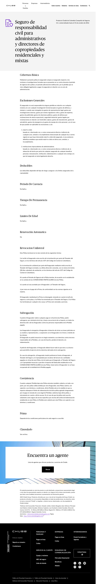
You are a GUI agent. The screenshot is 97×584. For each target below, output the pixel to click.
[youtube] (84, 563)
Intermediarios (80, 532)
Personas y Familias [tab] (25, 6)
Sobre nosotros (56, 5)
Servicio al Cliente (44, 550)
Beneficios (58, 562)
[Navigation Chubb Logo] (11, 6)
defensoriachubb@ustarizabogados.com (38, 514)
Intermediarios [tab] (45, 3)
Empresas (59, 532)
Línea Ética (54, 581)
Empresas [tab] (34, 3)
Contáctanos (83, 5)
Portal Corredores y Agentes (80, 538)
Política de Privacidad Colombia (43, 578)
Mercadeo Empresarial (62, 558)
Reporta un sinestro (19, 542)
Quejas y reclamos (42, 555)
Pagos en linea (40, 539)
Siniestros (64, 5)
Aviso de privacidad (60, 578)
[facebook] (79, 567)
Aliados (57, 565)
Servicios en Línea (74, 5)
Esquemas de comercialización (63, 551)
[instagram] (75, 567)
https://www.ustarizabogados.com (33, 516)
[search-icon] (89, 6)
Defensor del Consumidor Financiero (23, 581)
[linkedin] (79, 563)
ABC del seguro (41, 559)
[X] (75, 563)
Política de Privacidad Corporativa (22, 578)
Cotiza (38, 543)
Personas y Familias (41, 533)
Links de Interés (41, 563)
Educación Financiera (42, 581)
